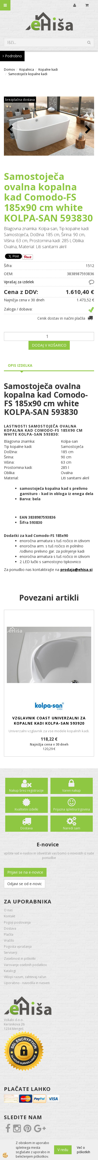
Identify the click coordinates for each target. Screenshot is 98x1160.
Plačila (8, 934)
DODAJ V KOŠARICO (49, 345)
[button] (87, 129)
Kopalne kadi (48, 69)
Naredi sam (71, 828)
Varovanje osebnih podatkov (25, 965)
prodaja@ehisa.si (76, 569)
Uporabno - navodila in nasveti (27, 983)
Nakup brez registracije (26, 790)
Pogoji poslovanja (17, 922)
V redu (62, 1149)
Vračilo (9, 940)
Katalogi (10, 971)
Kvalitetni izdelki (26, 809)
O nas (8, 910)
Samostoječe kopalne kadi (27, 74)
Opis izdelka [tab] (20, 365)
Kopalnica (26, 69)
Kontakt (9, 916)
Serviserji (10, 952)
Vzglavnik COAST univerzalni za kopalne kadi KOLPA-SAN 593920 (49, 720)
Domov (9, 69)
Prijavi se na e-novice (25, 872)
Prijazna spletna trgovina (71, 809)
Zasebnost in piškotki (20, 958)
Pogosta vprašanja (18, 946)
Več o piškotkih (83, 1149)
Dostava (26, 828)
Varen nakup (71, 790)
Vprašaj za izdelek (19, 281)
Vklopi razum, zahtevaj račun (25, 977)
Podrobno (12, 55)
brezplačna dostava (20, 99)
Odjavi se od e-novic (24, 883)
